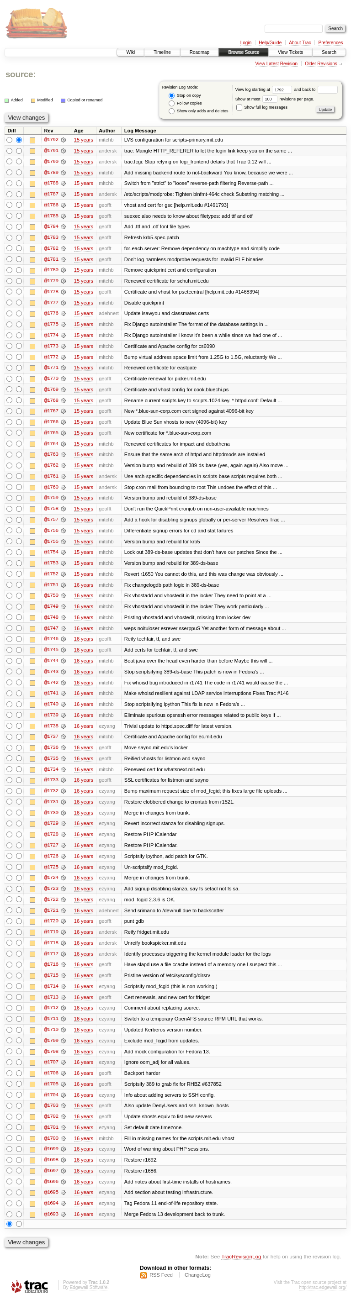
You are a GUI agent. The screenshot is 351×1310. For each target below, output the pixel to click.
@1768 (51, 402)
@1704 (51, 1104)
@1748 (51, 622)
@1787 (51, 194)
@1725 (51, 874)
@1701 (51, 1137)
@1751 (51, 589)
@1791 (51, 150)
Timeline (162, 52)
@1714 (51, 994)
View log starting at (264, 89)
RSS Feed (161, 1285)
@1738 (51, 731)
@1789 (51, 172)
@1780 (51, 271)
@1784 (51, 227)
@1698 (51, 1169)
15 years (83, 139)
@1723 (51, 896)
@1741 (51, 698)
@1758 (51, 512)
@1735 (51, 764)
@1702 (51, 1126)
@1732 (51, 797)
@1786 (51, 205)
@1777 (51, 304)
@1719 (51, 939)
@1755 (51, 545)
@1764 (51, 446)
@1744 (51, 665)
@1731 (51, 808)
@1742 (51, 687)
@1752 (51, 578)
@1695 (51, 1202)
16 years (83, 589)
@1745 (51, 654)
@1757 (51, 523)
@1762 (51, 468)
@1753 (51, 567)
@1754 (51, 556)
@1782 (51, 249)
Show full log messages (261, 107)
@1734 (51, 775)
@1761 (51, 479)
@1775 (51, 326)
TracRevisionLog (241, 1267)
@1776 (51, 315)
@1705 (51, 1093)
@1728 (51, 841)
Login (245, 42)
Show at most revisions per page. (274, 99)
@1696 (51, 1191)
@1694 (51, 1213)
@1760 (51, 490)
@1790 (51, 161)
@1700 (51, 1148)
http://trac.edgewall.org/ (322, 1297)
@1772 (51, 359)
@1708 (51, 1060)
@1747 (51, 633)
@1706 (51, 1082)
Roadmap (199, 52)
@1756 (51, 534)
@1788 (51, 183)
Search (329, 52)
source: (20, 74)
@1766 (51, 424)
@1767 (51, 413)
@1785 (51, 216)
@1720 (51, 928)
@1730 (51, 819)
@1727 (51, 852)
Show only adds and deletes (198, 111)
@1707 (51, 1071)
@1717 (51, 961)
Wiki (130, 52)
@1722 (51, 906)
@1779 (51, 282)
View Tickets (290, 52)
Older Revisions (321, 63)
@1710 (51, 1038)
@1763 (51, 457)
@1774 (51, 337)
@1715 (51, 983)
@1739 (51, 720)
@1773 (51, 348)
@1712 (51, 1016)
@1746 (51, 643)
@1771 (51, 370)
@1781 (51, 260)
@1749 (51, 611)
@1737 (51, 742)
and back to (316, 89)
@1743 (51, 676)
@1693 (51, 1224)
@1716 (51, 972)
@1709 (51, 1049)
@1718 (51, 950)
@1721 (51, 917)
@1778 (51, 293)
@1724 (51, 885)
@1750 (51, 600)
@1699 (51, 1159)
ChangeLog (198, 1285)
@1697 (51, 1180)
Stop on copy (185, 96)
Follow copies (185, 103)
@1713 (51, 1005)
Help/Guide (270, 42)
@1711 (51, 1027)
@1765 (51, 435)
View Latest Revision (276, 63)
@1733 (51, 786)
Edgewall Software (88, 1297)
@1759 (51, 501)
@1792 (51, 139)
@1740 (51, 709)
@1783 (51, 238)
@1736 (51, 753)
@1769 (51, 391)
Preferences (331, 42)
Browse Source (243, 52)
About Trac (300, 42)
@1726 (51, 863)
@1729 (51, 830)
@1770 (51, 380)
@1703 (51, 1115)
